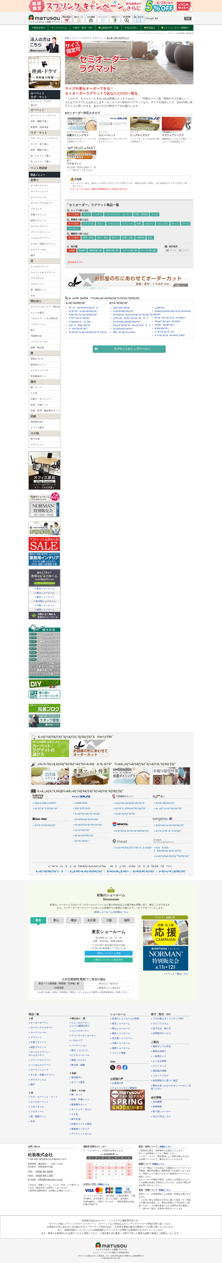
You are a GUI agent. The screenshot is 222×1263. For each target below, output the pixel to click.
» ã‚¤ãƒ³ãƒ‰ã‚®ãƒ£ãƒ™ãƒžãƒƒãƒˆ (171, 856)
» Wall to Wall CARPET (44, 803)
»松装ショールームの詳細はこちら (111, 912)
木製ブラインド (38, 214)
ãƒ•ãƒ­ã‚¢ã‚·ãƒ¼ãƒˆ (144, 871)
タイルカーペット (40, 266)
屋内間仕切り (37, 422)
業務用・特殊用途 (40, 127)
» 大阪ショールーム (120, 1043)
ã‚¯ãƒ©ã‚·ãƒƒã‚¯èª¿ (164, 331)
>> (117, 1154)
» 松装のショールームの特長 (124, 1018)
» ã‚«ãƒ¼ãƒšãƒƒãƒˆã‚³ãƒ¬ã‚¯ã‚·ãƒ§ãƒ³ (132, 847)
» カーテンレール (37, 1032)
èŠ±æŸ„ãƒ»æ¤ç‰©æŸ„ (168, 321)
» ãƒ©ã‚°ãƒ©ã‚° (81, 841)
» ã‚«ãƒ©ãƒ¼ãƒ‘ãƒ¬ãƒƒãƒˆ (86, 813)
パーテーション (38, 324)
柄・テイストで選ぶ (41, 155)
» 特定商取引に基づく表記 (164, 1080)
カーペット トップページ (43, 115)
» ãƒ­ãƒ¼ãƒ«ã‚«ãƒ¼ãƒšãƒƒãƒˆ (169, 825)
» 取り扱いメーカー (161, 1111)
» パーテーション (78, 1045)
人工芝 (34, 393)
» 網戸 (32, 1084)
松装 (67, 38)
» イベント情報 (118, 1053)
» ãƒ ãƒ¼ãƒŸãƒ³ (81, 830)
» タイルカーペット (39, 1102)
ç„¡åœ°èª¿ (160, 307)
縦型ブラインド (38, 220)
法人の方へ (131, 27)
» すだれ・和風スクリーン (42, 1074)
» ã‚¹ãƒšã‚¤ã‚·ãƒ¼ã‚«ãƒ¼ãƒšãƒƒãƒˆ (132, 830)
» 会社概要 (156, 1101)
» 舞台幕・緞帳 (77, 1065)
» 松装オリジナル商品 (80, 1124)
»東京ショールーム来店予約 (109, 959)
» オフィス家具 (77, 1082)
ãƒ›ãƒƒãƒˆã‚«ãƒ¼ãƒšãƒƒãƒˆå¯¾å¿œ (87, 332)
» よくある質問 (158, 1061)
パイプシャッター (40, 341)
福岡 (127, 920)
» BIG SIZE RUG (81, 808)
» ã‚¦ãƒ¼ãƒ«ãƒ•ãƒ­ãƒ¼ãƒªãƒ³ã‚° (129, 803)
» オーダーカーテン (39, 1022)
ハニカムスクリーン (41, 238)
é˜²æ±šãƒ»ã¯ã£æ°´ (80, 321)
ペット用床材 (39, 168)
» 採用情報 (156, 1106)
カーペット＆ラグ (80, 38)
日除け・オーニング (41, 399)
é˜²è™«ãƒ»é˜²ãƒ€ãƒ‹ (79, 318)
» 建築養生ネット (78, 1104)
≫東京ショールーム (44, 588)
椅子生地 (35, 439)
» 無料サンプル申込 (161, 1046)
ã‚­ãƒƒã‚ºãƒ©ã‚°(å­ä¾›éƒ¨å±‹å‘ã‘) (131, 325)
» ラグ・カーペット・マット (43, 1097)
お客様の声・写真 (108, 27)
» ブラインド (35, 1037)
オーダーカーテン (40, 185)
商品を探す (38, 27)
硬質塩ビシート (38, 364)
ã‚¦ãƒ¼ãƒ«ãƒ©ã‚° (121, 307)
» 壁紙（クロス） (78, 1060)
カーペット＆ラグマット (43, 272)
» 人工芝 (73, 1114)
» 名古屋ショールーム (121, 1038)
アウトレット (37, 444)
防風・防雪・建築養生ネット (45, 410)
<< (101, 1154)
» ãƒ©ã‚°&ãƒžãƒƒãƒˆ (164, 803)
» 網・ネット (76, 1094)
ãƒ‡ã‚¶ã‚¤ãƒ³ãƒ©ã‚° (123, 328)
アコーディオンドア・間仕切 (45, 306)
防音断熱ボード (38, 376)
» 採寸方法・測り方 (161, 1028)
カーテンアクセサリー (42, 203)
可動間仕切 (36, 336)
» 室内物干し (76, 1077)
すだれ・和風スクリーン (43, 243)
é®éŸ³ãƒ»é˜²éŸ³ (78, 328)
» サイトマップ (158, 1066)
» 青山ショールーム (120, 1028)
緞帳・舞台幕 (37, 347)
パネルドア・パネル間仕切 (44, 318)
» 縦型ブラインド (37, 1047)
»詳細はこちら (158, 1164)
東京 (38, 920)
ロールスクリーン (40, 226)
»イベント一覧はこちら (176, 973)
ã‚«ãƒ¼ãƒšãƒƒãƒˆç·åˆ (51, 871)
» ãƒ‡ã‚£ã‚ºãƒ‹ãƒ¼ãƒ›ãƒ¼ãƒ (88, 824)
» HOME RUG (80, 803)
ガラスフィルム (38, 249)
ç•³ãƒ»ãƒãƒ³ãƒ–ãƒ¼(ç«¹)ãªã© (130, 318)
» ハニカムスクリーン (40, 1065)
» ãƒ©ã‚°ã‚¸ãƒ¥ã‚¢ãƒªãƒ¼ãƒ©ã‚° (130, 808)
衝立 (33, 330)
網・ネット (36, 387)
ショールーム (59, 27)
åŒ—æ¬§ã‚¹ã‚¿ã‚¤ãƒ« (124, 332)
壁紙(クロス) (37, 358)
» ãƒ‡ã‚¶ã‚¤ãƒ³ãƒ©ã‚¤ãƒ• (86, 819)
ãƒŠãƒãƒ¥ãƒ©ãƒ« (165, 325)
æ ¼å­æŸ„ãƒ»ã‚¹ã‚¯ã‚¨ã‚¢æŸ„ (170, 317)
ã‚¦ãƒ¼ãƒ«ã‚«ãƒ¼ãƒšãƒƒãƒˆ (83, 314)
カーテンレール (38, 197)
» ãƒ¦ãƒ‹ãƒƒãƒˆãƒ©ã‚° (125, 813)
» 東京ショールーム (120, 1023)
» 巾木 (32, 1121)
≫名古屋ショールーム (44, 601)
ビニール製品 (37, 312)
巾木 (33, 295)
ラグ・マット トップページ (44, 138)
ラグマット (97, 38)
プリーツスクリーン (41, 232)
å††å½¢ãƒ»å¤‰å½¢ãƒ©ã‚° (127, 321)
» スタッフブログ (160, 1075)
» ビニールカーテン (79, 1030)
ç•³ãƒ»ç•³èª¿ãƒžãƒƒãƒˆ (172, 871)
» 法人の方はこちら (161, 1116)
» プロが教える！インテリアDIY (167, 1018)
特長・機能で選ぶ (40, 121)
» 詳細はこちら (102, 1184)
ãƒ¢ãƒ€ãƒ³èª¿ (162, 328)
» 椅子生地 (74, 1119)
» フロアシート (36, 1111)
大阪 (109, 920)
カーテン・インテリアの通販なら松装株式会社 (111, 1252)
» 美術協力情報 (158, 1070)
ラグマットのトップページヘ (122, 349)
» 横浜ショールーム (120, 1033)
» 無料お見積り (158, 1051)
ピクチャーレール (40, 370)
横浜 (73, 920)
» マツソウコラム (160, 1023)
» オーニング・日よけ (80, 1109)
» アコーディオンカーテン (82, 1035)
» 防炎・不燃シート (79, 1099)
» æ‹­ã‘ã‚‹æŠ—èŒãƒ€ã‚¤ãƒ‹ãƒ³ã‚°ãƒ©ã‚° (168, 849)
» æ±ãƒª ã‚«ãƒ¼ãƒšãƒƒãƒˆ (168, 808)
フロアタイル (37, 278)
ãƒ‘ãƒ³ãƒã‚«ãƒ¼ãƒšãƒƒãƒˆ (83, 311)
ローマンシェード (40, 191)
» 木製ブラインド (37, 1042)
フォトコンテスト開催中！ (175, 27)
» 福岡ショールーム (120, 1048)
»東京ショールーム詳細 (109, 953)
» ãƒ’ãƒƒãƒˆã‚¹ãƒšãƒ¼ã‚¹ (45, 808)
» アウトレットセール (80, 1133)
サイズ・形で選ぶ (40, 144)
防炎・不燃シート (40, 405)
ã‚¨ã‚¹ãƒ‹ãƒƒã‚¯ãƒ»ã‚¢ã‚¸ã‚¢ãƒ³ (170, 335)
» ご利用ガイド (158, 1056)
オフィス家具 (37, 427)
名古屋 (91, 920)
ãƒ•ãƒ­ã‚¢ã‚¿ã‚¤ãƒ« (118, 871)
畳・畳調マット (38, 289)
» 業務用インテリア (79, 1129)
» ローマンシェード (39, 1069)
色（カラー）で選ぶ (41, 161)
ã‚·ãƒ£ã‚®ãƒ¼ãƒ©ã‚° (123, 311)
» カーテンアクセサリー (41, 1027)
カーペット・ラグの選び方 (41, 103)
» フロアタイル (36, 1106)
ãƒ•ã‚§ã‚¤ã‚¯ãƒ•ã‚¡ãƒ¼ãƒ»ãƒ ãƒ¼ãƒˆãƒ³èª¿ (135, 314)
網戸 (33, 255)
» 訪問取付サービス (161, 1033)
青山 (56, 920)
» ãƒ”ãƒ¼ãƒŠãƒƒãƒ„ (83, 835)
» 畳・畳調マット (37, 1116)
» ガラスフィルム (37, 1079)
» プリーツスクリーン (40, 1060)
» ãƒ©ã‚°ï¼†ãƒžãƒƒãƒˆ (44, 825)
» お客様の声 (116, 1083)
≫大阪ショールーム (44, 605)
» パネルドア (76, 1040)
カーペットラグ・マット (39, 95)
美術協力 (149, 27)
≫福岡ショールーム (44, 609)
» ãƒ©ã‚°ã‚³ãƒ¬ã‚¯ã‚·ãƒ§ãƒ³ (167, 830)
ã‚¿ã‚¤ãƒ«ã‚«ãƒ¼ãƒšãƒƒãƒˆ (86, 871)
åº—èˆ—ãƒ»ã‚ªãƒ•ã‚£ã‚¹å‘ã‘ (84, 307)
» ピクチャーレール (79, 1055)
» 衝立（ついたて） (79, 1050)
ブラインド (36, 209)
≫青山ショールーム (44, 592)
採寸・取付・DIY (82, 27)
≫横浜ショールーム (44, 597)
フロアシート (37, 284)
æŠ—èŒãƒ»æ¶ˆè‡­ (79, 325)
